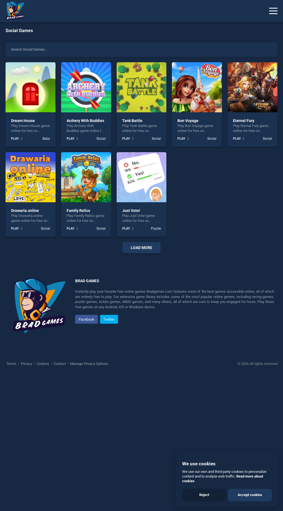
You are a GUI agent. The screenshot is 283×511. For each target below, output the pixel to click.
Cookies (43, 497)
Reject (204, 495)
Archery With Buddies (85, 120)
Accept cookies (250, 495)
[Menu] (273, 11)
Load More (141, 247)
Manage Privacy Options (88, 497)
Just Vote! (131, 210)
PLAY (15, 139)
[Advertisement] (141, 325)
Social (101, 139)
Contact (60, 497)
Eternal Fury (243, 120)
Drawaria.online (25, 210)
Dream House (23, 120)
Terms (11, 497)
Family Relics (78, 210)
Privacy (26, 497)
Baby (46, 139)
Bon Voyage (187, 120)
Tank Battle (132, 120)
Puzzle (156, 228)
